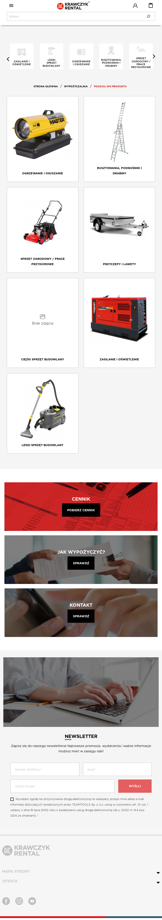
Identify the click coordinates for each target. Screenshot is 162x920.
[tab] (81, 873)
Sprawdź (81, 565)
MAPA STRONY (16, 873)
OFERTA (10, 883)
